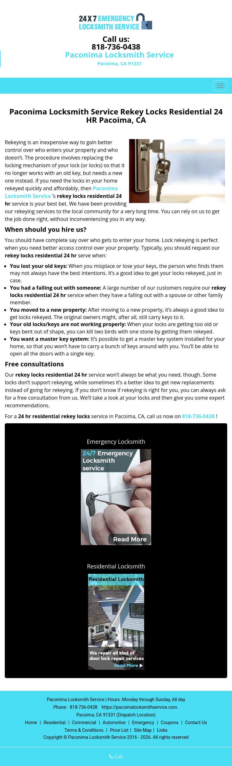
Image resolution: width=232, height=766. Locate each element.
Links (162, 730)
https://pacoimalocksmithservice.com (139, 707)
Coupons (170, 722)
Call (115, 756)
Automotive (114, 722)
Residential (54, 722)
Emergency (143, 722)
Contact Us (196, 722)
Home (31, 722)
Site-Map (142, 730)
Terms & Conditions (84, 730)
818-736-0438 (116, 46)
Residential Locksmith (116, 566)
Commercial (84, 722)
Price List (119, 730)
